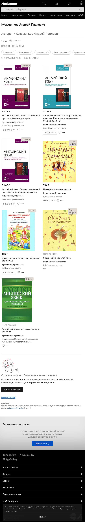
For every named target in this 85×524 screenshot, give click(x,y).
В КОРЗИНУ (9, 130)
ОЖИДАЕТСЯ (49, 200)
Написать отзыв (12, 389)
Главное (32, 15)
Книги (4, 15)
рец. (73, 141)
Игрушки (70, 15)
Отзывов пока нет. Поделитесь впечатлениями (29, 375)
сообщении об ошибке (14, 408)
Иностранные (17, 15)
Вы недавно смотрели (16, 424)
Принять (42, 516)
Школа (43, 15)
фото (26, 65)
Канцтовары (56, 15)
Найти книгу (42, 443)
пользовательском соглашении (40, 509)
